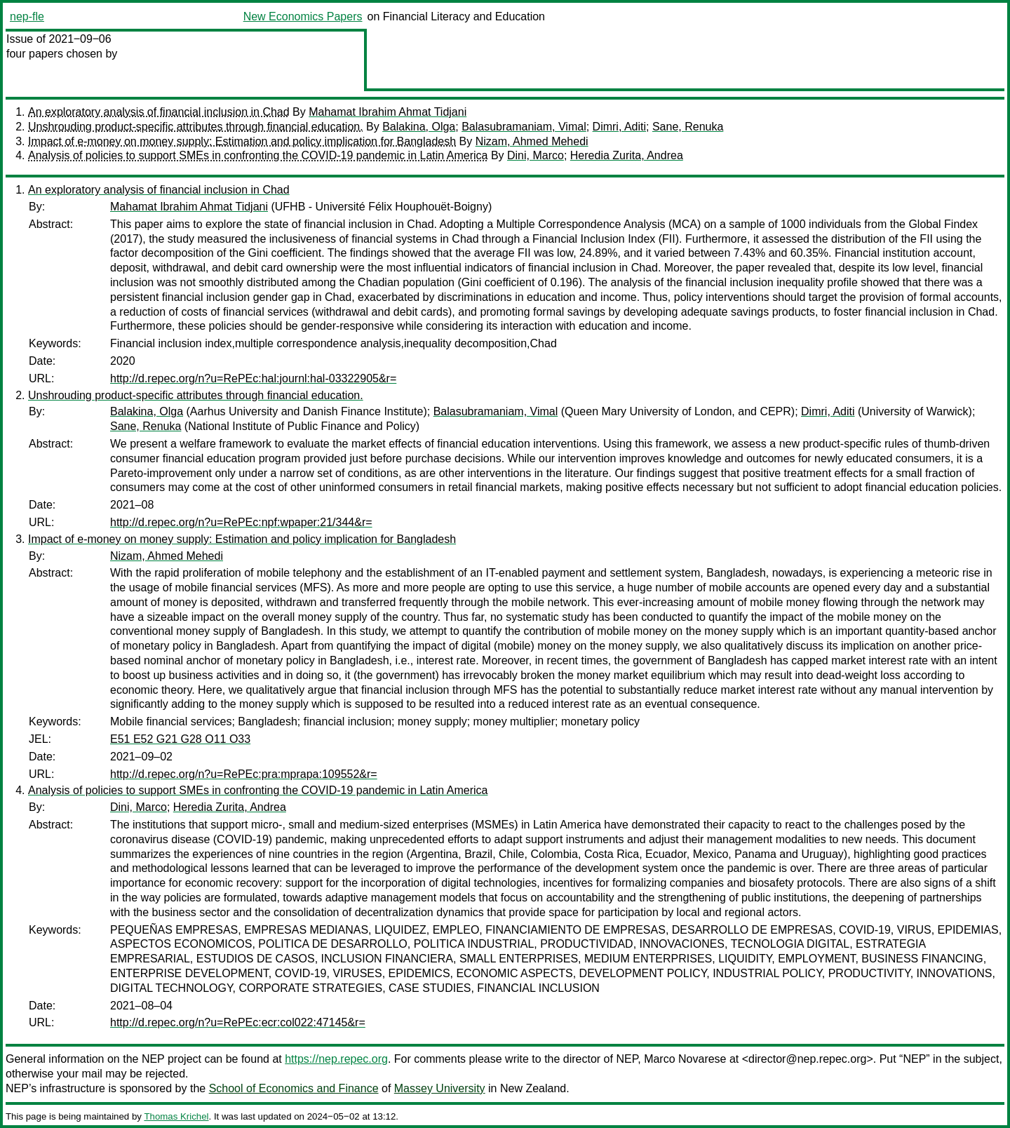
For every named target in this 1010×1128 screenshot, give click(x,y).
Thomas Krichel (176, 1116)
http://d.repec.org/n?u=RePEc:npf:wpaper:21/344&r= (241, 522)
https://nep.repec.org (336, 1059)
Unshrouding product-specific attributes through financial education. (195, 127)
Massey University (439, 1088)
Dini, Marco (535, 155)
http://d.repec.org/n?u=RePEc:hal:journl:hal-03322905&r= (253, 378)
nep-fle (27, 16)
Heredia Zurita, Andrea (626, 155)
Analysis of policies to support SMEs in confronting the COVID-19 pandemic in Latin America (257, 155)
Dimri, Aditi (619, 127)
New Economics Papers (303, 16)
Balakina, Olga (418, 127)
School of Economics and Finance (294, 1088)
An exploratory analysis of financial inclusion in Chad (159, 112)
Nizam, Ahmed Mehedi (532, 141)
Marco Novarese (685, 1059)
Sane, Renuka (687, 127)
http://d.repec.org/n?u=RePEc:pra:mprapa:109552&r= (243, 774)
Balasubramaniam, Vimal (524, 127)
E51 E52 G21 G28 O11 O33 (180, 739)
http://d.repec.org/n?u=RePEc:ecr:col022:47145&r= (237, 1022)
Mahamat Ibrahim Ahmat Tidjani (387, 112)
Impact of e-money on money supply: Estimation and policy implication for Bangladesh (242, 141)
